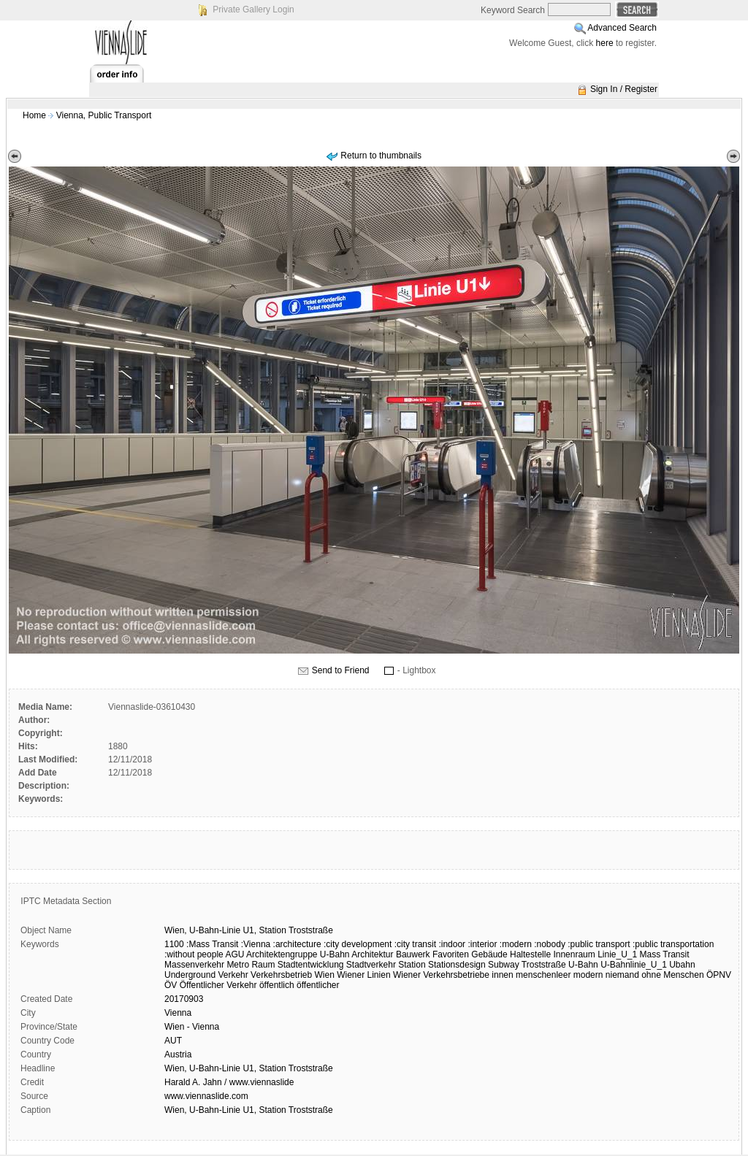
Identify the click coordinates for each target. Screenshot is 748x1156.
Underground (189, 975)
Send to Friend (341, 670)
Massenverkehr (194, 965)
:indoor (451, 944)
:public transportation (673, 944)
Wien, (175, 930)
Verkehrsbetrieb (281, 975)
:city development (358, 944)
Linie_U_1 (617, 954)
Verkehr (233, 975)
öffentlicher (318, 985)
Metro (237, 965)
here (605, 43)
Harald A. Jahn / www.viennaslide (229, 1082)
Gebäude (489, 954)
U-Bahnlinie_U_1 (633, 965)
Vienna (177, 1013)
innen (502, 975)
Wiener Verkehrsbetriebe (441, 975)
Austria (177, 1054)
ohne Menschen (672, 975)
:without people (194, 954)
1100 (174, 944)
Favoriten (450, 954)
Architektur (372, 954)
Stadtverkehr (371, 965)
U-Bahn (583, 965)
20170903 (183, 999)
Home (34, 115)
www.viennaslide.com (206, 1096)
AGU (234, 954)
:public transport (599, 944)
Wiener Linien (363, 975)
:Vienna (255, 944)
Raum (263, 965)
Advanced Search (622, 28)
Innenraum (574, 954)
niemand (622, 975)
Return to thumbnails (380, 155)
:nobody (549, 944)
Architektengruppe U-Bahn (297, 954)
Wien (325, 975)
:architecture (297, 944)
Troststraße (311, 930)
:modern (516, 944)
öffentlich (276, 985)
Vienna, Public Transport (104, 115)
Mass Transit (665, 954)
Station (272, 930)
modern (588, 975)
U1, (249, 930)
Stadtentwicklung (311, 965)
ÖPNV (718, 975)
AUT (173, 1041)
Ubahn (682, 965)
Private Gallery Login (253, 9)
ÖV (170, 985)
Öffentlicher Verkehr (218, 985)
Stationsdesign (457, 965)
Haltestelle (530, 954)
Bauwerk (413, 954)
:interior (482, 944)
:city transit (415, 944)
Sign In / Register (623, 89)
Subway (503, 965)
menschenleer (543, 975)
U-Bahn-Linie (214, 930)
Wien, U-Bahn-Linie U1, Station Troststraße (248, 1068)
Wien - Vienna (191, 1027)
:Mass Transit (212, 944)
